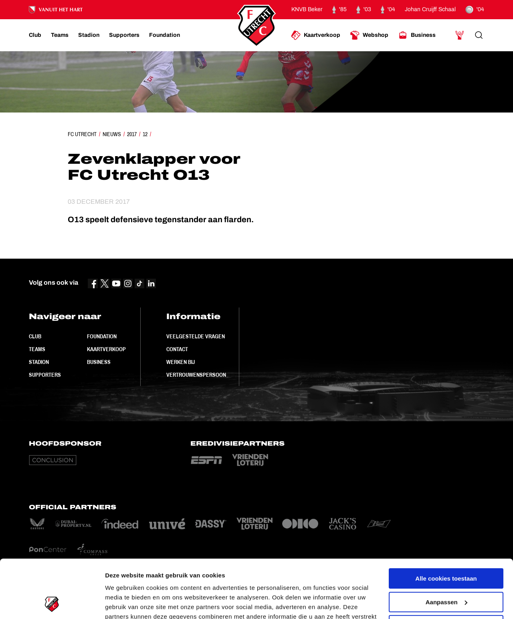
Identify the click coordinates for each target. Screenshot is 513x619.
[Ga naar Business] (417, 35)
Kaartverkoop (106, 349)
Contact (177, 349)
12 (145, 134)
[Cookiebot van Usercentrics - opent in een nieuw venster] (52, 603)
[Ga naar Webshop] (369, 35)
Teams (37, 349)
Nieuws (112, 134)
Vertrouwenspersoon (196, 374)
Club (35, 336)
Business (99, 362)
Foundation (102, 336)
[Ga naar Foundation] (164, 35)
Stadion (39, 362)
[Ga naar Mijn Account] (460, 35)
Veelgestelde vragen (195, 336)
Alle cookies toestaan (446, 524)
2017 (132, 134)
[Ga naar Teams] (60, 35)
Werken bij (180, 362)
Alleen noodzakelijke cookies (446, 570)
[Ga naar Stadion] (88, 35)
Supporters (45, 374)
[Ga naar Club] (35, 35)
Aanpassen (446, 547)
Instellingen (122, 603)
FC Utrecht (82, 134)
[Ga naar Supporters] (124, 35)
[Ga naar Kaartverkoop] (315, 35)
